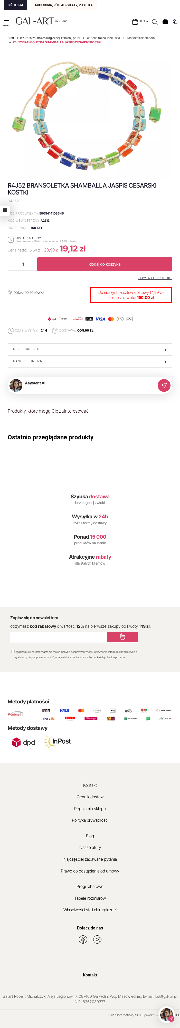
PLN (143, 21)
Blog (90, 835)
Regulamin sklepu (90, 808)
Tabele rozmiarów (90, 898)
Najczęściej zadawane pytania (90, 859)
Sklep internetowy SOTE (126, 1015)
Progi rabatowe (90, 886)
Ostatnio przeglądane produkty (50, 437)
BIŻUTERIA (15, 5)
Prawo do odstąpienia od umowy (90, 871)
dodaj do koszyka (104, 264)
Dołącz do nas (90, 928)
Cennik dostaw (90, 796)
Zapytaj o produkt (155, 278)
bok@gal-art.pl (166, 996)
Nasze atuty (90, 847)
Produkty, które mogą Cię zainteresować (48, 411)
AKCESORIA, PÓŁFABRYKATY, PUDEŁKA (64, 5)
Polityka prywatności (90, 820)
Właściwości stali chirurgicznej (90, 909)
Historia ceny (28, 238)
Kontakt (90, 785)
